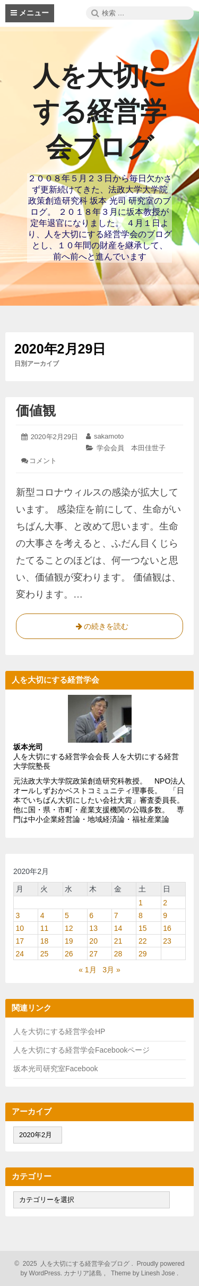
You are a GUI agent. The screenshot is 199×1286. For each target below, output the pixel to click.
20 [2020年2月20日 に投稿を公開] (93, 941)
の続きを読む (100, 628)
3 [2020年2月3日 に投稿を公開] (18, 915)
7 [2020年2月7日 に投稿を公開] (116, 915)
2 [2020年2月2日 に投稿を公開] (165, 902)
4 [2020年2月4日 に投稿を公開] (42, 915)
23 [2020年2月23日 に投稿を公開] (167, 941)
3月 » (111, 969)
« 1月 (87, 969)
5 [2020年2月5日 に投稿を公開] (67, 915)
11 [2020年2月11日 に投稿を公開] (44, 928)
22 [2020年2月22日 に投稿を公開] (143, 941)
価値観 (36, 410)
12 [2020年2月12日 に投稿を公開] (69, 928)
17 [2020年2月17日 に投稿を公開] (20, 941)
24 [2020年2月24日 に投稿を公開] (20, 953)
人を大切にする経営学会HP (59, 1031)
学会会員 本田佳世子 (131, 448)
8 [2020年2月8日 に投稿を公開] (141, 915)
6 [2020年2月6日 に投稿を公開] (91, 915)
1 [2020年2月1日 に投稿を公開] (141, 902)
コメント (43, 461)
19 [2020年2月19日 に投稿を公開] (69, 941)
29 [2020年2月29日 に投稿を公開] (143, 953)
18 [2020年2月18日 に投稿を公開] (44, 941)
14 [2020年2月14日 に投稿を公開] (118, 928)
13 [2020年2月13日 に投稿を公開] (93, 928)
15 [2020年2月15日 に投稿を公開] (143, 928)
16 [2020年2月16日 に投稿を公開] (167, 928)
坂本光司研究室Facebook (55, 1068)
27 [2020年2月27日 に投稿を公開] (93, 953)
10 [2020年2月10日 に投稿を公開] (20, 928)
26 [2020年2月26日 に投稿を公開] (69, 953)
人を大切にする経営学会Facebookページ (81, 1050)
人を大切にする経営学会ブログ (100, 111)
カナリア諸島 (83, 1273)
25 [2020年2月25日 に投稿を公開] (44, 953)
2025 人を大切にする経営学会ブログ (74, 1263)
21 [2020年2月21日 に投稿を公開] (118, 941)
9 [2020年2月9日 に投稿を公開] (165, 915)
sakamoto (109, 436)
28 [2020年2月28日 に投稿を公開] (118, 953)
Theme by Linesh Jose (144, 1273)
